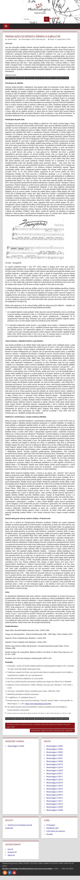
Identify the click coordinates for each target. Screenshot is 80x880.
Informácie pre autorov (55, 831)
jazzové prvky (39, 78)
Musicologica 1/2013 (54, 792)
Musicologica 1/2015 (28, 39)
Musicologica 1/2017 (54, 776)
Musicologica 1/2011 (54, 801)
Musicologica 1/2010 (54, 804)
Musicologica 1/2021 (54, 758)
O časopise (50, 825)
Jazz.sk (10, 849)
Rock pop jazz (41, 39)
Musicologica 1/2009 (54, 807)
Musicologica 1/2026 (16, 746)
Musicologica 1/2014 (54, 789)
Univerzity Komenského (43, 869)
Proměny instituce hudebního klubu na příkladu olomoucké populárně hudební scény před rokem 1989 (38, 725)
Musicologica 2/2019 (54, 764)
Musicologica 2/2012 (54, 795)
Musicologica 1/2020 (54, 761)
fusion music (29, 78)
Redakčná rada (52, 828)
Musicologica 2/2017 (54, 773)
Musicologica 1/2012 (54, 798)
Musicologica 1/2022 (54, 755)
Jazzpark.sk (12, 852)
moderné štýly (50, 78)
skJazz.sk (11, 855)
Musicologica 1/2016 (54, 779)
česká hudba (10, 78)
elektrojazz (20, 78)
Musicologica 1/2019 (54, 767)
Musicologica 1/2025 (54, 746)
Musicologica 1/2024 (54, 749)
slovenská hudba (62, 78)
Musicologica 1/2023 (54, 752)
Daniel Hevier (12, 39)
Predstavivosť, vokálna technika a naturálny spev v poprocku (51, 730)
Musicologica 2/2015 (54, 782)
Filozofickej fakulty (26, 869)
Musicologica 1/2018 (54, 770)
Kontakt (49, 834)
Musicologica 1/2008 (54, 810)
